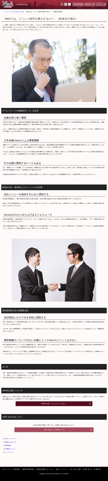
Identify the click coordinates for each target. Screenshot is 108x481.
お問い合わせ (88, 469)
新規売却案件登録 (28, 469)
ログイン (99, 4)
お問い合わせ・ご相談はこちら (54, 429)
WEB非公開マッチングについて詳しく (54, 403)
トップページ (7, 11)
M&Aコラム (18, 11)
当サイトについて (10, 438)
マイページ (7, 469)
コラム (51, 469)
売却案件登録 (78, 4)
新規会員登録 (42, 469)
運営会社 (98, 469)
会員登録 (88, 4)
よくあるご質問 (76, 469)
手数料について (10, 449)
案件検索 (8, 445)
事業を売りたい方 (10, 442)
